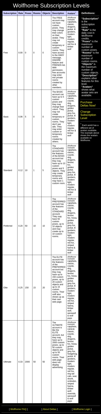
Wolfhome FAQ (18, 409)
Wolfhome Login (81, 409)
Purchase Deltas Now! (88, 104)
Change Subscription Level (88, 115)
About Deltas (49, 409)
